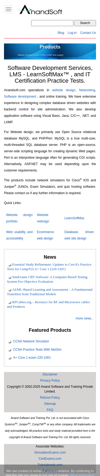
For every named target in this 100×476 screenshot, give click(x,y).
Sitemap (50, 404)
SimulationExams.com (50, 452)
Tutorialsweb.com (50, 465)
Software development (20, 96)
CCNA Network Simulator (31, 341)
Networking (87, 90)
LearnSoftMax (75, 218)
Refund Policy (50, 397)
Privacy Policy (50, 380)
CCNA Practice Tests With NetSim (37, 349)
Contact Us (88, 33)
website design (63, 90)
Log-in (72, 33)
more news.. (84, 318)
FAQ (50, 410)
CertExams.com (50, 459)
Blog (61, 33)
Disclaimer (49, 374)
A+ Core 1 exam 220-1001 (32, 357)
